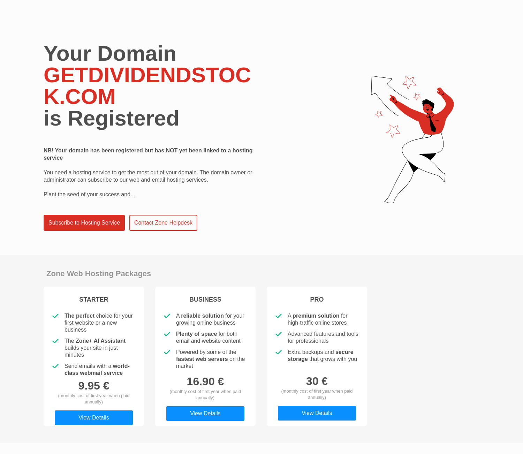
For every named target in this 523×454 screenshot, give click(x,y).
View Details (93, 418)
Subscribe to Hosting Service (84, 223)
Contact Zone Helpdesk (163, 223)
